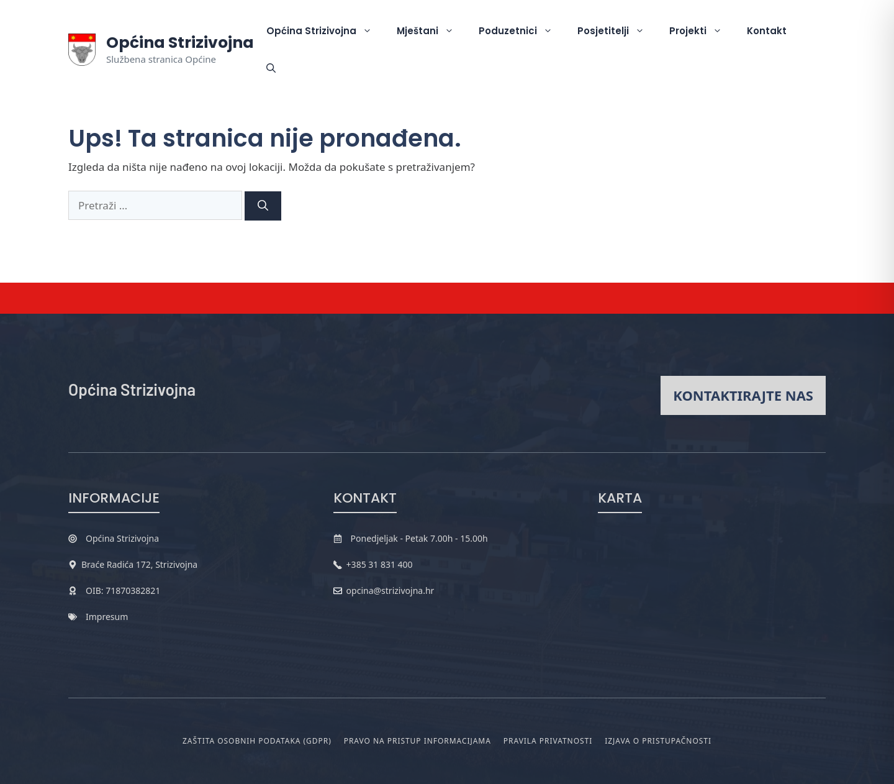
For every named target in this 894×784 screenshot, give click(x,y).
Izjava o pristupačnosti (658, 741)
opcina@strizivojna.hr (390, 590)
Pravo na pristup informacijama (417, 741)
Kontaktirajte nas (743, 395)
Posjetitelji (617, 31)
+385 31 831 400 (379, 564)
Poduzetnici (522, 31)
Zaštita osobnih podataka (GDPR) (257, 741)
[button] (271, 68)
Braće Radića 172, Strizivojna (139, 564)
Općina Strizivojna (180, 42)
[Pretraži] (263, 206)
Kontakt (767, 30)
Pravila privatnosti (547, 741)
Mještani (431, 31)
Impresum (107, 616)
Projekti (701, 31)
